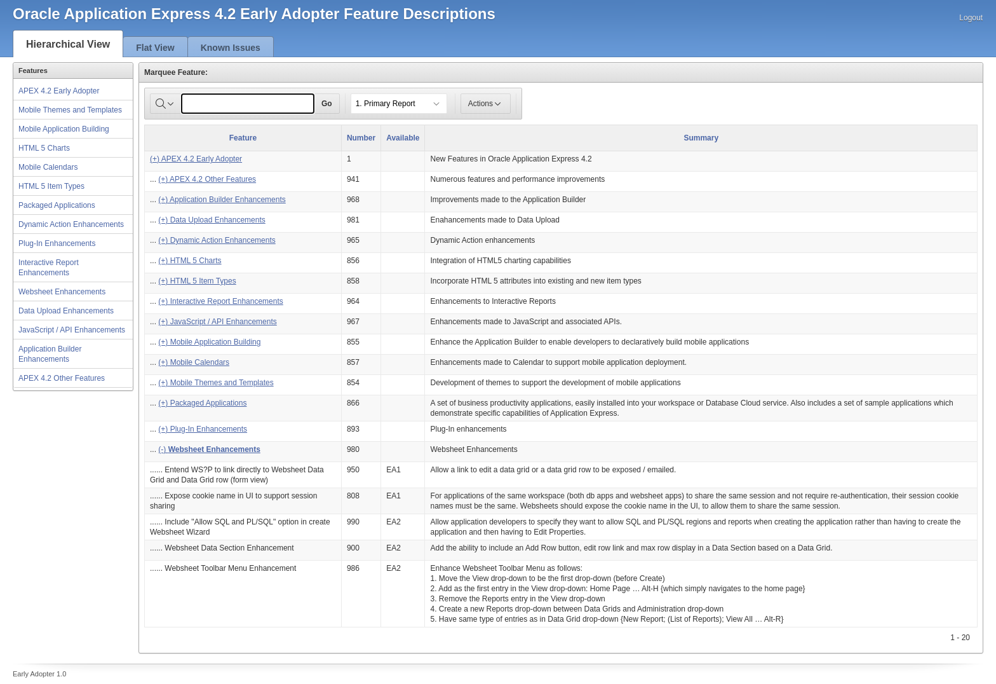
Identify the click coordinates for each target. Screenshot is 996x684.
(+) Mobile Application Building (209, 342)
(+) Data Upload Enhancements (211, 219)
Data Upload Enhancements (66, 310)
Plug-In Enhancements (56, 243)
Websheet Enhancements (61, 291)
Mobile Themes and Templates (70, 110)
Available (402, 137)
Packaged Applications (56, 205)
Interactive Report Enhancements (48, 267)
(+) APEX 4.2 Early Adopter (196, 158)
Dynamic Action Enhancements (71, 224)
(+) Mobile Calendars (193, 362)
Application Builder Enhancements (49, 354)
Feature (243, 137)
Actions (485, 104)
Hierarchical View (68, 44)
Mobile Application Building (63, 129)
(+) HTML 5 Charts (189, 260)
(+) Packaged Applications (202, 403)
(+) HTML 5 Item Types (197, 281)
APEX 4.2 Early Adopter (58, 90)
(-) (209, 449)
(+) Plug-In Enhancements (202, 429)
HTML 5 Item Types (51, 186)
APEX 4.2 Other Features (61, 378)
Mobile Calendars (47, 167)
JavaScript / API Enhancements (71, 329)
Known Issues (230, 48)
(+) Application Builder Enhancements (221, 199)
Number (361, 137)
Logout (971, 17)
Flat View (155, 48)
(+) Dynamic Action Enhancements (216, 240)
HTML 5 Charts (44, 148)
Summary (700, 137)
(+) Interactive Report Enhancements (220, 301)
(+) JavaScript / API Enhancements (217, 321)
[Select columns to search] (166, 103)
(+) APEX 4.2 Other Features (207, 179)
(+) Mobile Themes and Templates (215, 382)
